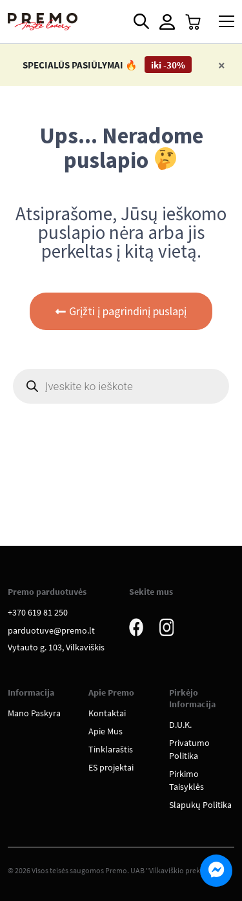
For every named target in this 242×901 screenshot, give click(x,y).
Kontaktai (107, 713)
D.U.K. (180, 724)
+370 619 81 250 (38, 612)
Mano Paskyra (34, 713)
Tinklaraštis (110, 749)
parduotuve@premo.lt (51, 630)
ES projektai (111, 767)
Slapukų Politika (200, 805)
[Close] (221, 65)
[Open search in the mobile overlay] (140, 21)
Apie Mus (105, 731)
